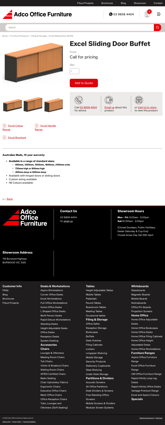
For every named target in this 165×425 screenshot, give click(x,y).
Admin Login (6, 421)
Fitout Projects (85, 3)
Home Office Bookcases (144, 328)
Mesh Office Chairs (51, 395)
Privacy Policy (16, 421)
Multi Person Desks (51, 315)
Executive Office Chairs (53, 390)
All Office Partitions (97, 386)
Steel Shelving (94, 369)
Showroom (140, 3)
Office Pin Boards (141, 307)
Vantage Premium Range (145, 390)
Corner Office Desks (51, 294)
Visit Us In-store (147, 107)
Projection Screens (141, 311)
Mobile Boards (139, 298)
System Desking (49, 340)
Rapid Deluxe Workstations (55, 319)
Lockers (90, 349)
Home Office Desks (51, 307)
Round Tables (93, 303)
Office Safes (93, 323)
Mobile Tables (93, 294)
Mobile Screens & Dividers (100, 403)
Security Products (96, 361)
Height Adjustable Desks (54, 328)
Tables (90, 286)
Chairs (44, 349)
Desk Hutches (93, 340)
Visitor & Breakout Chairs (54, 365)
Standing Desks (49, 324)
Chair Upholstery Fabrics (54, 382)
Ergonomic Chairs (50, 386)
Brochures (107, 3)
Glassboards (138, 290)
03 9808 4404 (121, 14)
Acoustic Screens (95, 382)
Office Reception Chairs (53, 399)
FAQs (6, 290)
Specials (137, 399)
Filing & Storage (39, 36)
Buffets (90, 336)
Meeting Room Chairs (52, 357)
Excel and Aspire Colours (145, 395)
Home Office (139, 315)
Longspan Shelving (96, 353)
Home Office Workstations (146, 349)
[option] (33, 62)
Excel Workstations (51, 298)
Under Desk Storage (97, 374)
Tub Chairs (46, 361)
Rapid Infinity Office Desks (146, 386)
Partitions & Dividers (100, 378)
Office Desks (47, 332)
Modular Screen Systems (100, 407)
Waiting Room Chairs (52, 369)
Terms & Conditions (29, 421)
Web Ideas (159, 418)
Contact (158, 3)
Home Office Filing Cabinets (146, 336)
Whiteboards (140, 286)
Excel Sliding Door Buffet (61, 36)
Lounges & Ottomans (52, 353)
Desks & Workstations (55, 286)
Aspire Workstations (51, 290)
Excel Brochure (17, 137)
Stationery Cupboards (98, 365)
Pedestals (91, 298)
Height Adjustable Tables (99, 290)
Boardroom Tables (96, 307)
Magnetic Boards (140, 294)
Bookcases (92, 332)
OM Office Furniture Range (146, 374)
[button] (160, 15)
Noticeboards (138, 303)
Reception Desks (49, 336)
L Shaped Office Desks (53, 311)
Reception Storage (96, 328)
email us (68, 221)
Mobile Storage (94, 357)
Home (5, 36)
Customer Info (12, 286)
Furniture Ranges (143, 353)
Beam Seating (48, 378)
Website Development (147, 418)
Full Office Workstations (53, 303)
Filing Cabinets (94, 344)
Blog (123, 3)
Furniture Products (19, 36)
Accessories (48, 345)
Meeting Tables (94, 311)
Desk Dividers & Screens (99, 390)
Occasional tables (96, 315)
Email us (109, 107)
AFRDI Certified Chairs (53, 374)
